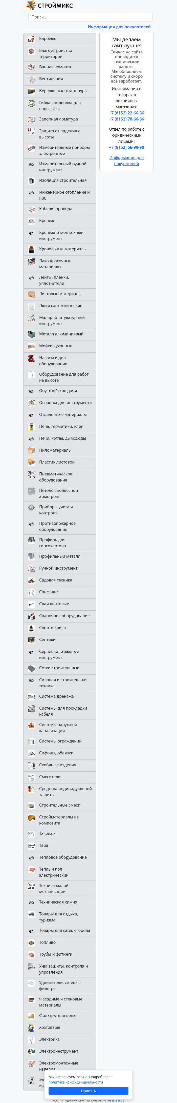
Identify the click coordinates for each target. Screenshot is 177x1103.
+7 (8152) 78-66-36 (126, 119)
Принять (88, 1090)
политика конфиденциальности (76, 1082)
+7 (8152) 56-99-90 (126, 147)
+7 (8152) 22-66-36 (126, 113)
